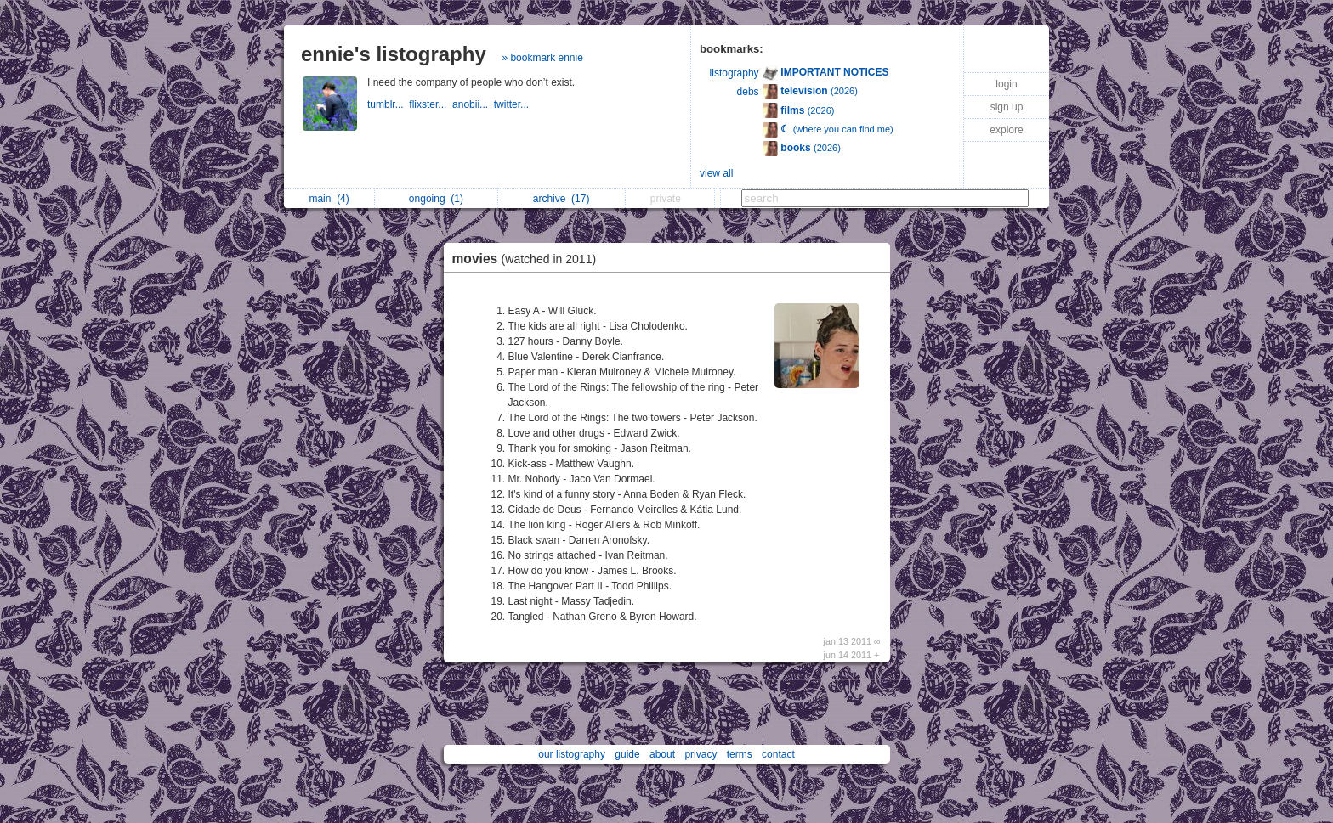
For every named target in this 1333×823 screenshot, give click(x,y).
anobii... (473, 104)
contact (778, 754)
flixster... (430, 104)
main (329, 199)
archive (561, 199)
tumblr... (388, 104)
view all (716, 173)
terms (739, 754)
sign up (1007, 107)
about (662, 754)
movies (528, 258)
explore (1006, 130)
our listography (571, 754)
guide (627, 754)
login (1006, 84)
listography (734, 73)
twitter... (513, 104)
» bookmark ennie (542, 58)
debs (748, 92)
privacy (700, 754)
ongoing (436, 199)
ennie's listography (393, 53)
